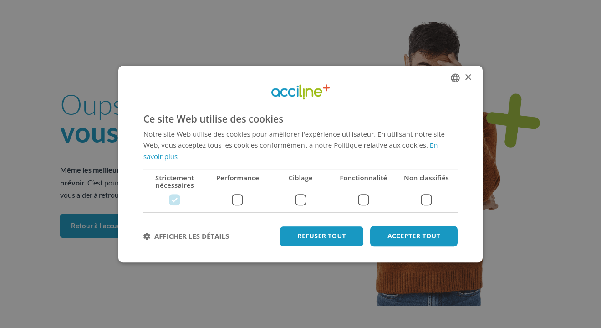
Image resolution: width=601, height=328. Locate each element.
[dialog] (300, 164)
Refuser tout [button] (321, 235)
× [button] (467, 77)
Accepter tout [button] (413, 235)
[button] (186, 236)
